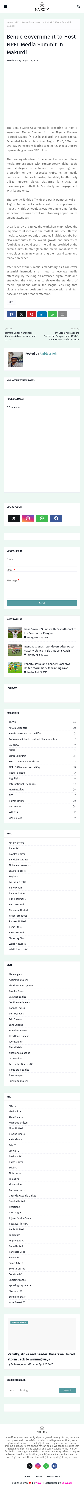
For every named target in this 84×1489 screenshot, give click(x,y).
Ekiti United (15, 1173)
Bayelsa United (17, 854)
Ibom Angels (16, 1041)
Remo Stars (15, 927)
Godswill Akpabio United (22, 1195)
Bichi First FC (16, 1139)
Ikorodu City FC (17, 882)
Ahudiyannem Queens (21, 985)
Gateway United (17, 1190)
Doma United (16, 1162)
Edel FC (13, 1167)
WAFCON (42, 812)
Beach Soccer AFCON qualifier (42, 733)
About (39, 1476)
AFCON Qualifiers (42, 727)
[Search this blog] (33, 1390)
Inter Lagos (15, 1212)
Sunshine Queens (18, 1081)
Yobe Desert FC (17, 1302)
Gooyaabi (66, 1483)
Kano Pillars (15, 887)
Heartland (14, 1206)
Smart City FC (16, 1263)
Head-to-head (42, 772)
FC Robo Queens (18, 1030)
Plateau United (17, 921)
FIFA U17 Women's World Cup (42, 761)
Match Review (42, 789)
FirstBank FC (15, 1184)
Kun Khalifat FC (17, 898)
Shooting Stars (17, 938)
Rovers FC (14, 1257)
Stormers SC (15, 1291)
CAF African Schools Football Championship (42, 739)
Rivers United (16, 932)
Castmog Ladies (17, 996)
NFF (42, 795)
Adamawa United (18, 1122)
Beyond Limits (17, 1134)
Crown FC (14, 1150)
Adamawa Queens (18, 980)
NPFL (17, 22)
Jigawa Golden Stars (20, 1218)
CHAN (42, 750)
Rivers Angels (16, 1075)
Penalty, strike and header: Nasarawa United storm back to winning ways (47, 666)
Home (10, 22)
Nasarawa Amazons (19, 1052)
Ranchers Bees (17, 1251)
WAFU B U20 (42, 817)
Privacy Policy (54, 1476)
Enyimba (13, 876)
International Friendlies (42, 784)
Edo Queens (15, 1019)
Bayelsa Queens (17, 991)
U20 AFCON (42, 806)
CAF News (42, 744)
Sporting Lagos (17, 1279)
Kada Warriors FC (18, 1223)
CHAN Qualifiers (42, 756)
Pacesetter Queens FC (20, 1064)
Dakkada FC (15, 1156)
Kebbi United (16, 1229)
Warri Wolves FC (17, 943)
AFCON (42, 722)
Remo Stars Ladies (19, 1069)
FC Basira (14, 1178)
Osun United (16, 1246)
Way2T (39, 1483)
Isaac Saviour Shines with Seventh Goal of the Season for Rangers (50, 631)
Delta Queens (16, 1013)
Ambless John (48, 353)
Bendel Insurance (18, 859)
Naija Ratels (15, 1047)
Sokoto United (17, 1268)
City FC (12, 1145)
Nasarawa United (18, 910)
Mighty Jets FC (16, 1240)
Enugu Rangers (17, 870)
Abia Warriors (16, 842)
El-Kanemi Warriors (19, 865)
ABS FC (12, 1105)
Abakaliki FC (15, 1111)
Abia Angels (15, 974)
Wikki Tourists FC (18, 949)
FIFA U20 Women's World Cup (42, 767)
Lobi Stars (14, 1235)
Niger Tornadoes (18, 915)
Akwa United (16, 1128)
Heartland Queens (19, 1036)
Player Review (42, 800)
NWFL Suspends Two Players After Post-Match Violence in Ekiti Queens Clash (49, 649)
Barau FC (13, 848)
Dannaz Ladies (17, 1008)
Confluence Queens (19, 1002)
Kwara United (16, 904)
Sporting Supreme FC (20, 1285)
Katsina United (17, 893)
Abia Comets (16, 1117)
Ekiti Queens (16, 1024)
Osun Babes (15, 1058)
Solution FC (15, 1274)
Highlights (42, 778)
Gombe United (17, 1201)
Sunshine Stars (17, 1296)
